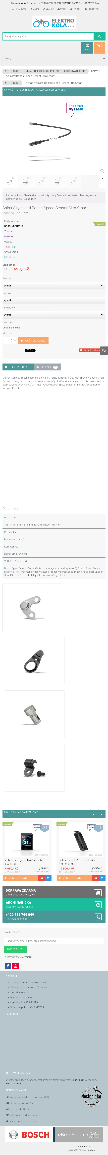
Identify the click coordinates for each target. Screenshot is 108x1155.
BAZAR (35, 9)
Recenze (47, 367)
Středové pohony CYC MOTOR (27, 1007)
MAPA (61, 9)
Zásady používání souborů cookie (29, 987)
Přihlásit (75, 9)
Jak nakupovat (18, 992)
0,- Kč (99, 47)
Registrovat (92, 9)
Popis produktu (17, 367)
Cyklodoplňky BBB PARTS (24, 1002)
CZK (87, 47)
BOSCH (16, 71)
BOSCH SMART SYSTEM (75, 71)
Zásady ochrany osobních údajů (28, 982)
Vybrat (7, 285)
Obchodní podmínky (21, 997)
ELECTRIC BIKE (13, 1083)
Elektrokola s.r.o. (87, 1146)
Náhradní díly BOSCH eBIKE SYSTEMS (42, 71)
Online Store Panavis (85, 1150)
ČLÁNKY (48, 9)
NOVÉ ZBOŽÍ (19, 9)
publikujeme (79, 1080)
